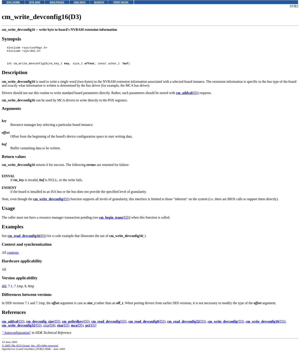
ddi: (4, 289)
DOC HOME (13, 2)
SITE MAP (34, 2)
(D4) (49, 328)
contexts (12, 256)
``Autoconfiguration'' (16, 336)
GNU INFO (80, 2)
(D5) (63, 328)
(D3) (187, 96)
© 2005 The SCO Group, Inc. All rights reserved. (30, 348)
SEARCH (99, 2)
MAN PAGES (57, 2)
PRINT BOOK (120, 2)
